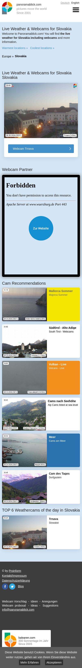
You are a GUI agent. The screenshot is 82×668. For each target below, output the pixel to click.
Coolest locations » (42, 48)
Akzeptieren (54, 662)
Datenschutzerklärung (16, 580)
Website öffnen (41, 228)
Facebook (5, 586)
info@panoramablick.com (18, 609)
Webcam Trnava (23, 148)
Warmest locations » (15, 48)
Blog (21, 586)
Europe (6, 56)
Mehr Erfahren (29, 662)
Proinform (15, 570)
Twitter (12, 586)
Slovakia (21, 56)
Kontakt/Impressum (14, 575)
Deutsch (65, 2)
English (75, 2)
